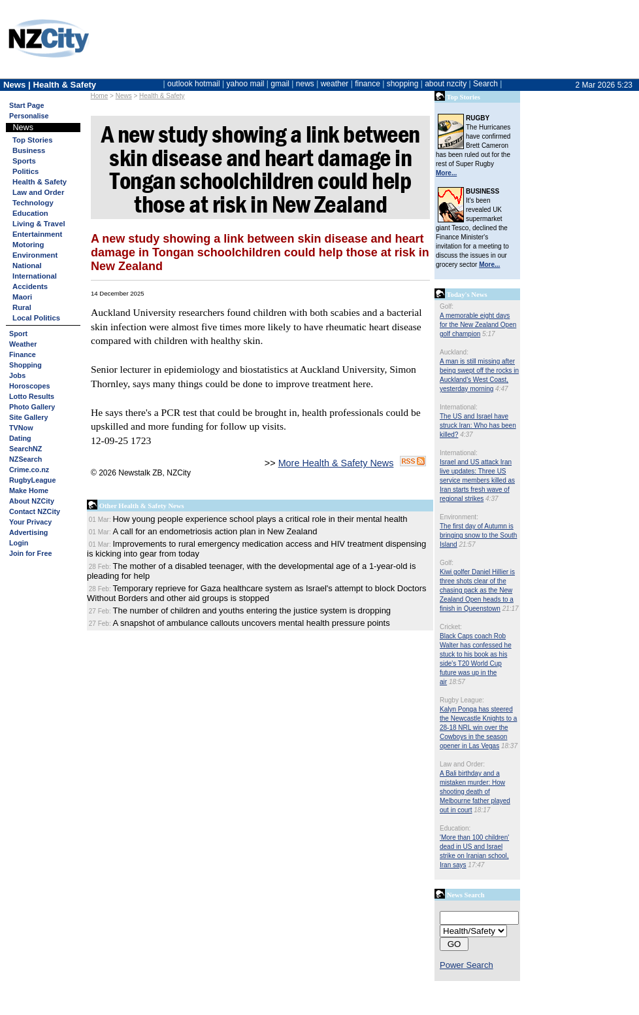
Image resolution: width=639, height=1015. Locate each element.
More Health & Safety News (336, 463)
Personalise (29, 116)
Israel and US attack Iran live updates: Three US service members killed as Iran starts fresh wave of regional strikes (477, 480)
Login (18, 543)
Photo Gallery (32, 407)
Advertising (28, 532)
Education (30, 213)
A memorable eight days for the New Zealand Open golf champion (478, 324)
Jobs (17, 375)
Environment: (459, 517)
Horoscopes (29, 386)
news (305, 83)
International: (459, 407)
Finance (22, 354)
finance (367, 83)
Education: (455, 828)
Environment (34, 255)
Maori (22, 297)
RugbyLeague (32, 480)
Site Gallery (28, 417)
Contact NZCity (34, 511)
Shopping (25, 365)
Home (99, 95)
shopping (403, 83)
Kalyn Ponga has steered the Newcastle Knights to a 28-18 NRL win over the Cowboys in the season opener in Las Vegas (478, 727)
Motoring (28, 245)
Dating (20, 438)
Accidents (30, 286)
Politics (25, 171)
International (34, 276)
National (27, 265)
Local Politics (36, 318)
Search (485, 83)
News (124, 95)
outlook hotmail (193, 83)
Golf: (446, 306)
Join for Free (30, 553)
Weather (23, 344)
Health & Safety (161, 95)
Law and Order (38, 192)
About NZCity (31, 501)
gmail (279, 83)
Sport (18, 333)
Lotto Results (31, 396)
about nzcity (446, 83)
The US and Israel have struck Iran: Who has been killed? (478, 425)
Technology (33, 203)
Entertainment (37, 234)
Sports (24, 161)
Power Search (466, 965)
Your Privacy (30, 522)
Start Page (26, 105)
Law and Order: (462, 764)
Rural (21, 307)
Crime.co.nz (29, 469)
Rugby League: (462, 700)
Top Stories (32, 140)
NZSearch (25, 459)
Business (28, 150)
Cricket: (451, 626)
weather (335, 83)
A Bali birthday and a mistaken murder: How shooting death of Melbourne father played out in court (475, 792)
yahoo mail (246, 83)
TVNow (21, 428)
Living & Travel (38, 224)
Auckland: (454, 352)
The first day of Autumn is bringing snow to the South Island (478, 535)
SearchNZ (25, 449)
